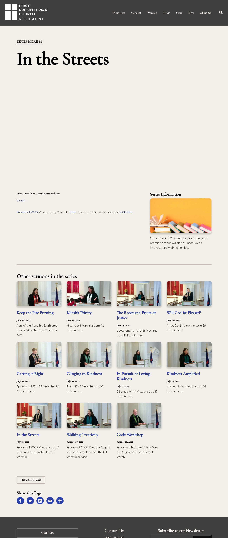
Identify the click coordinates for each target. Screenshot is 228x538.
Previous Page (31, 480)
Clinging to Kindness (84, 373)
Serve (179, 13)
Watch (21, 200)
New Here (119, 13)
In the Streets (28, 434)
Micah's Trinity (79, 312)
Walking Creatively (82, 434)
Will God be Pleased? (184, 312)
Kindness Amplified (183, 373)
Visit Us (47, 533)
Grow (166, 13)
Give (191, 13)
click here (126, 212)
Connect (136, 13)
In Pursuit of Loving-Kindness (134, 376)
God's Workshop (130, 434)
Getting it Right (30, 373)
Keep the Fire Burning (35, 312)
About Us (205, 13)
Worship (152, 13)
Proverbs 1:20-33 (27, 212)
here (73, 212)
